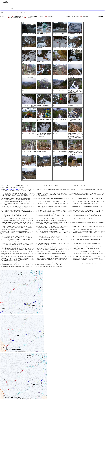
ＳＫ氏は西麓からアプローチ (11, 189)
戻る (27, 400)
